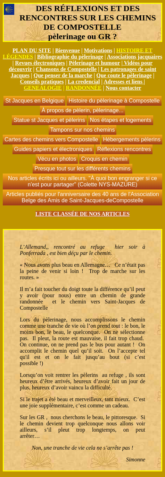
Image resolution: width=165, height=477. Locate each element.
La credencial (84, 82)
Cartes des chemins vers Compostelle (51, 139)
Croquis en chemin (104, 159)
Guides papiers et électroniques (53, 149)
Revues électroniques (40, 63)
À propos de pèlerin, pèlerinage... (83, 110)
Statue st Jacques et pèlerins (49, 120)
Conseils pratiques (42, 82)
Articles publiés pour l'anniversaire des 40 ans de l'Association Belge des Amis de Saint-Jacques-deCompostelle (82, 197)
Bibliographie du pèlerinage (70, 57)
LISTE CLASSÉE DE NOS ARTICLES (82, 214)
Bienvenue (67, 50)
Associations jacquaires (134, 57)
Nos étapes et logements (120, 120)
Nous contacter (123, 88)
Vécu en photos (57, 159)
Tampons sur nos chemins (82, 130)
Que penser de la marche (63, 75)
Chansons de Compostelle (66, 69)
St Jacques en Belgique (34, 101)
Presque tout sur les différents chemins (82, 168)
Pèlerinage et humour (94, 63)
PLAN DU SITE (32, 50)
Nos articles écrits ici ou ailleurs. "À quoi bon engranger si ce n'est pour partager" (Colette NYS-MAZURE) (82, 181)
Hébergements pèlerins (131, 139)
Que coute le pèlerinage (124, 75)
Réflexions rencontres (124, 149)
